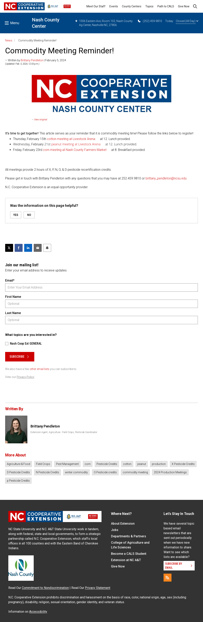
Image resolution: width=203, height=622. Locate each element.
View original (40, 119)
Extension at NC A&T (126, 560)
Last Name (13, 313)
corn (88, 464)
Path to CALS (165, 6)
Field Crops (43, 464)
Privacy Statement (97, 588)
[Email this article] (38, 248)
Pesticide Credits (107, 464)
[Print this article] (47, 248)
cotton (127, 464)
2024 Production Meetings (170, 472)
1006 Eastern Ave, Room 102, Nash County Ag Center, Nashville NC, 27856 (104, 23)
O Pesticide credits (105, 472)
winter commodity (76, 472)
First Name (13, 297)
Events (113, 6)
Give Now (184, 6)
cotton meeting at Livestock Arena (70, 139)
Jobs (114, 530)
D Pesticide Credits (18, 472)
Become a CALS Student (128, 554)
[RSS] (167, 578)
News (8, 40)
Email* (9, 280)
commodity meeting (135, 472)
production (159, 464)
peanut (141, 464)
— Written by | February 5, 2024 (35, 60)
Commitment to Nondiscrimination (45, 588)
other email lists (39, 369)
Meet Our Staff (95, 6)
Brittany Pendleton (32, 60)
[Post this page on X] (9, 248)
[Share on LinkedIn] (28, 248)
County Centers (131, 6)
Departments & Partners (128, 536)
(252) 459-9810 (149, 21)
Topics (149, 6)
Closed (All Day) (187, 21)
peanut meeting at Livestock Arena (76, 144)
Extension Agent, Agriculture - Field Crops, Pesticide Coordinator (64, 432)
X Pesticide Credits (183, 464)
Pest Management (67, 464)
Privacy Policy (25, 377)
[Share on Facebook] (19, 248)
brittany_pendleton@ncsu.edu (166, 178)
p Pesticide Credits (18, 480)
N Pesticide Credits (47, 472)
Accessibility (38, 611)
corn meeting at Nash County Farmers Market (74, 150)
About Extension (123, 523)
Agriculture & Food (18, 464)
